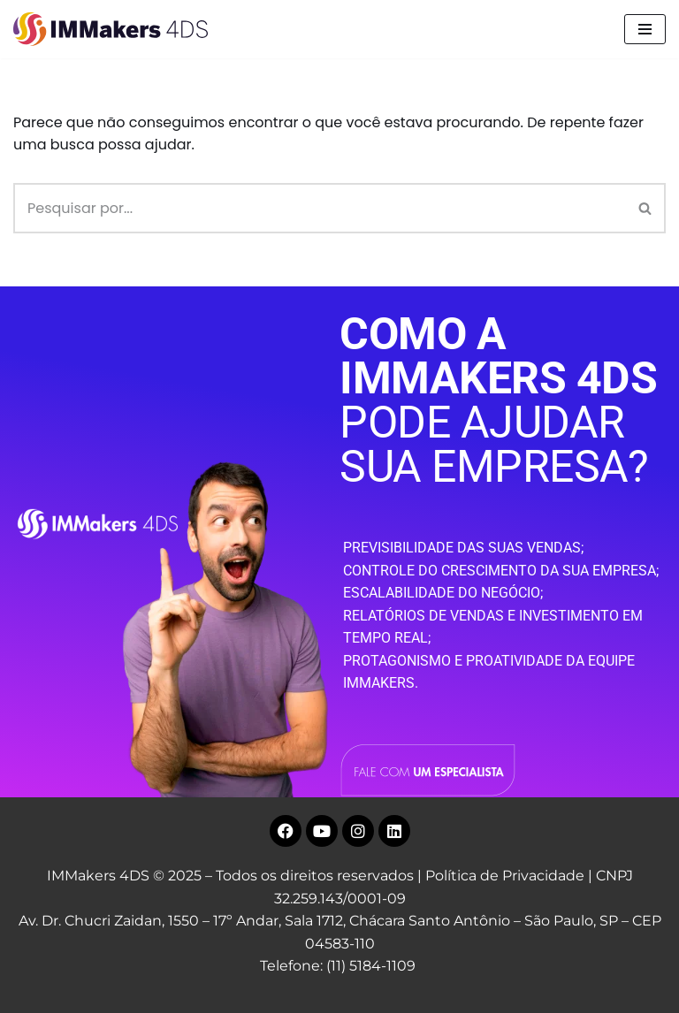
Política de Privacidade (504, 875)
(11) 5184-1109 (371, 965)
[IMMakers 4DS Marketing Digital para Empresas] (115, 29)
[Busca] (319, 208)
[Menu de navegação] (645, 29)
